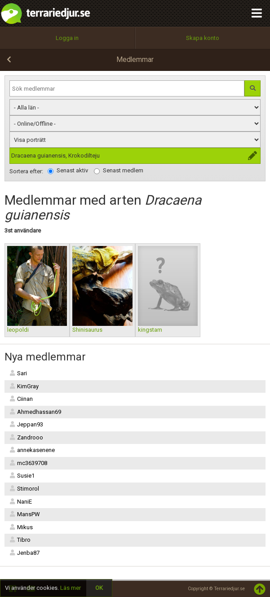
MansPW (24, 514)
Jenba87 (24, 552)
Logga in (67, 38)
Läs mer (70, 587)
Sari (18, 373)
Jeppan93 (26, 424)
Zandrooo (26, 437)
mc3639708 (28, 463)
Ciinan (21, 398)
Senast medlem (118, 170)
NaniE (20, 501)
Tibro (20, 539)
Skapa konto (202, 38)
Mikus (21, 527)
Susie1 (22, 475)
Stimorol (24, 488)
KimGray (24, 386)
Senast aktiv (68, 170)
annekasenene (32, 450)
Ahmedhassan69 (35, 411)
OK (99, 587)
